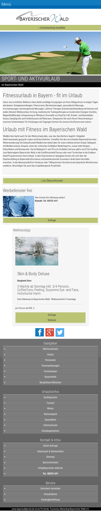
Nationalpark (50, 414)
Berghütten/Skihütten (50, 382)
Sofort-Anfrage (50, 445)
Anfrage (52, 220)
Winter (50, 408)
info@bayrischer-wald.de (50, 467)
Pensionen (50, 360)
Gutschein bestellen (50, 488)
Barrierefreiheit (50, 462)
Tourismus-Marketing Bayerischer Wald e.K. (69, 509)
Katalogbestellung (50, 499)
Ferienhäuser (50, 371)
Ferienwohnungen (50, 365)
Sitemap (50, 456)
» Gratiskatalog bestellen (51, 27)
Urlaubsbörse (50, 494)
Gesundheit (50, 419)
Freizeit (50, 402)
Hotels (50, 354)
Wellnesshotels (50, 348)
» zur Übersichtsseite (52, 180)
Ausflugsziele (50, 397)
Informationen (50, 425)
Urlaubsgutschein (50, 430)
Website (52, 320)
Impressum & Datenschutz (50, 451)
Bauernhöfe (50, 376)
